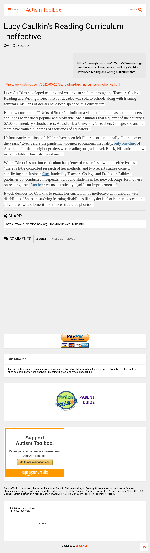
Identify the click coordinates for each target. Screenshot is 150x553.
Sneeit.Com (82, 545)
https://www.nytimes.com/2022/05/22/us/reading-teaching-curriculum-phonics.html (62, 84)
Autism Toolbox (43, 10)
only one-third (125, 143)
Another (36, 185)
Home (42, 523)
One (45, 174)
